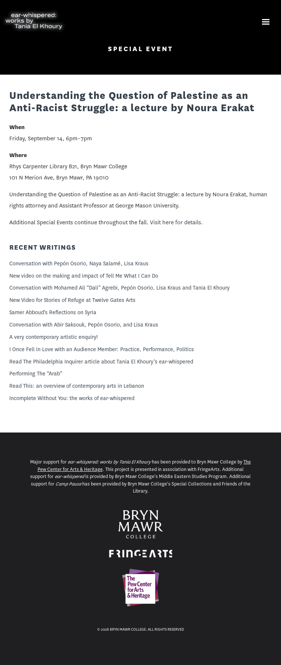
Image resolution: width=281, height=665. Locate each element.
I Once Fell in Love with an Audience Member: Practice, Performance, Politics (101, 349)
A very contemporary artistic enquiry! (53, 337)
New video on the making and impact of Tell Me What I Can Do (83, 275)
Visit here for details (175, 222)
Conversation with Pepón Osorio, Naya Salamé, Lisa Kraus (79, 263)
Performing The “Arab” (35, 373)
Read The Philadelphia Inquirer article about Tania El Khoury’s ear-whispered (101, 361)
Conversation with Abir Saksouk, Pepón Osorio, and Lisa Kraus (83, 324)
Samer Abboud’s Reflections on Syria (52, 312)
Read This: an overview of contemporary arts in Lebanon (76, 386)
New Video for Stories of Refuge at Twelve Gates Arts (72, 300)
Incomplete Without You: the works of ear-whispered (71, 398)
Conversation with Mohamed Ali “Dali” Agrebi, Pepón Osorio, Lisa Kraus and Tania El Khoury (119, 287)
